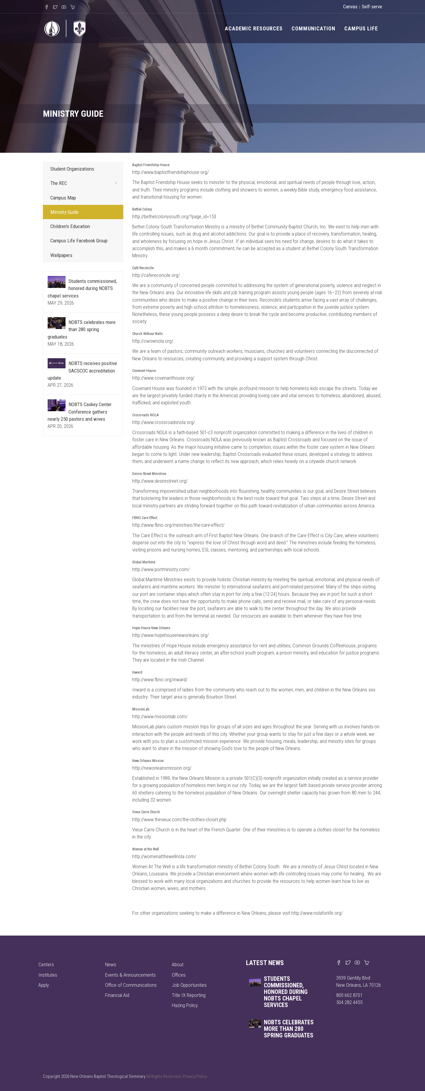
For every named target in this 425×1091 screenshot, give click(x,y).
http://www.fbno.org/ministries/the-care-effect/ (178, 525)
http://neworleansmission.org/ (162, 768)
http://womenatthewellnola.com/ (164, 856)
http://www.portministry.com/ (161, 569)
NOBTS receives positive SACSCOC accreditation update (82, 370)
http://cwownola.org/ (152, 341)
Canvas (350, 7)
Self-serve (372, 7)
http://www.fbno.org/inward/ (160, 679)
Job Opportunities (189, 985)
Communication (313, 28)
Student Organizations (72, 169)
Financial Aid (117, 995)
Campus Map (63, 198)
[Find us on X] (348, 963)
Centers (46, 964)
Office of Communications (131, 985)
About (177, 964)
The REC (85, 182)
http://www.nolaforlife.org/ (317, 913)
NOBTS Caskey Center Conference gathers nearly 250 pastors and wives (80, 411)
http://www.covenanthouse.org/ (163, 378)
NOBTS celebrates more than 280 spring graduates (82, 329)
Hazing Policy (185, 1005)
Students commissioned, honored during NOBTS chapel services (82, 288)
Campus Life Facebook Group (79, 241)
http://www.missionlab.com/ (160, 716)
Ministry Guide (64, 212)
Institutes (47, 975)
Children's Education (70, 226)
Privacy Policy (195, 1076)
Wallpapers (61, 255)
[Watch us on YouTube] (357, 963)
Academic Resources (254, 28)
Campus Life (361, 28)
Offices (179, 975)
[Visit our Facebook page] (338, 963)
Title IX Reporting (189, 995)
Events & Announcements (130, 975)
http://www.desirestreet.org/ (160, 481)
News (110, 964)
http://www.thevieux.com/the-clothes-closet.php (179, 819)
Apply (43, 985)
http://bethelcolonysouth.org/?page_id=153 (174, 216)
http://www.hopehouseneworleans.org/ (170, 635)
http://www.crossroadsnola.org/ (163, 422)
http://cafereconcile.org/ (156, 275)
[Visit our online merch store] (366, 963)
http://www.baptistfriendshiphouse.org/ (170, 172)
